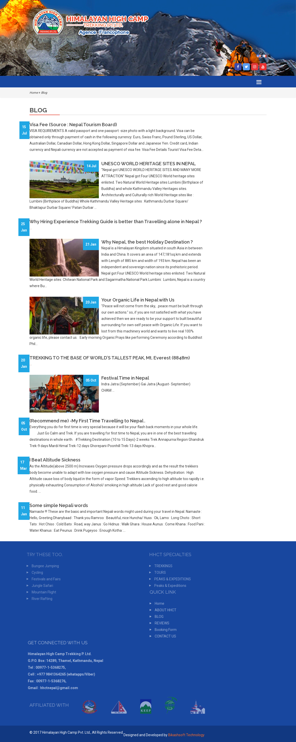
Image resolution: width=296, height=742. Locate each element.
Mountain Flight (43, 592)
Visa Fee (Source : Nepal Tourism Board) (73, 124)
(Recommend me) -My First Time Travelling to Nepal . (87, 420)
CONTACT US (164, 636)
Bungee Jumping (44, 566)
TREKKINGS (162, 566)
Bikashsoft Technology (186, 735)
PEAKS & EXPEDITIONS (171, 579)
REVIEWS (160, 623)
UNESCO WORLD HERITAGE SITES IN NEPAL (148, 163)
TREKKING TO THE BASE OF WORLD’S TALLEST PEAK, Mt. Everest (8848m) (109, 357)
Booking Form (164, 630)
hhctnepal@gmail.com (58, 688)
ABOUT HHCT (164, 610)
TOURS (159, 572)
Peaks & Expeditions (169, 586)
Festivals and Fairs (45, 579)
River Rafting (41, 599)
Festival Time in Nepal (125, 378)
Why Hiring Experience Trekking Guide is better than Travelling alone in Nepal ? (115, 221)
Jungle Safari (41, 586)
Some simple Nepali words (58, 505)
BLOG (157, 617)
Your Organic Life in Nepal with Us (137, 299)
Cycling (36, 572)
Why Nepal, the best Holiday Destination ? (147, 242)
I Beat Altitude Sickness (54, 459)
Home (33, 92)
